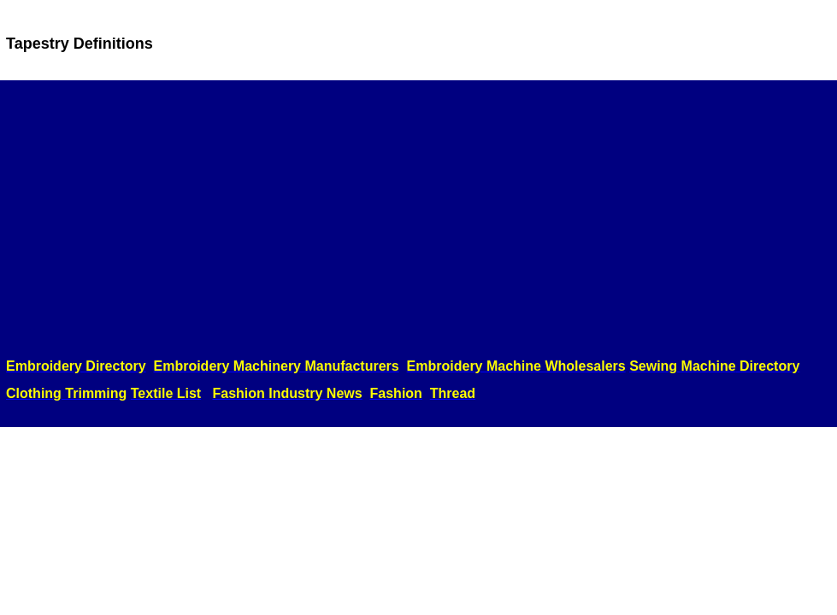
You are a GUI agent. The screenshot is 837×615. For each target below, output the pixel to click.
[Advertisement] (418, 219)
